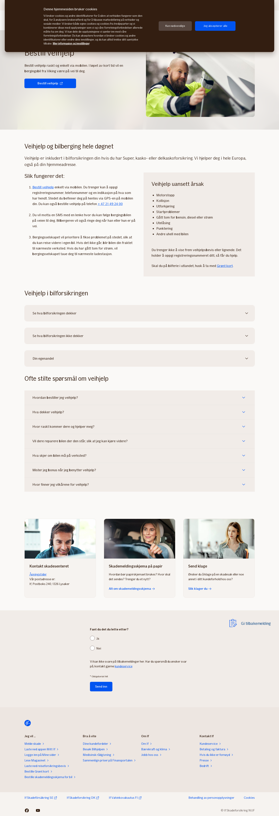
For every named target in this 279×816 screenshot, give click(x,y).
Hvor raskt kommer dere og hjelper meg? (63, 426)
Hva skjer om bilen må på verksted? (59, 455)
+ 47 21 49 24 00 (110, 204)
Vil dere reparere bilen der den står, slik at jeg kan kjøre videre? (79, 441)
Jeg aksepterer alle (215, 26)
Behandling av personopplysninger (211, 798)
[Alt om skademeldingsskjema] (139, 539)
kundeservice (123, 666)
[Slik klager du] (219, 539)
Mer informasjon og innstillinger (71, 43)
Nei (98, 648)
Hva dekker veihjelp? (48, 412)
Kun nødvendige (175, 26)
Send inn (101, 686)
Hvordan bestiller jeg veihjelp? (55, 397)
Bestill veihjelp (50, 83)
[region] (139, 26)
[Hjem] (27, 723)
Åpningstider (38, 574)
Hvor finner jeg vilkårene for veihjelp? (60, 484)
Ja (97, 638)
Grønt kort (225, 266)
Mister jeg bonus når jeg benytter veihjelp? (64, 470)
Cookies (249, 798)
